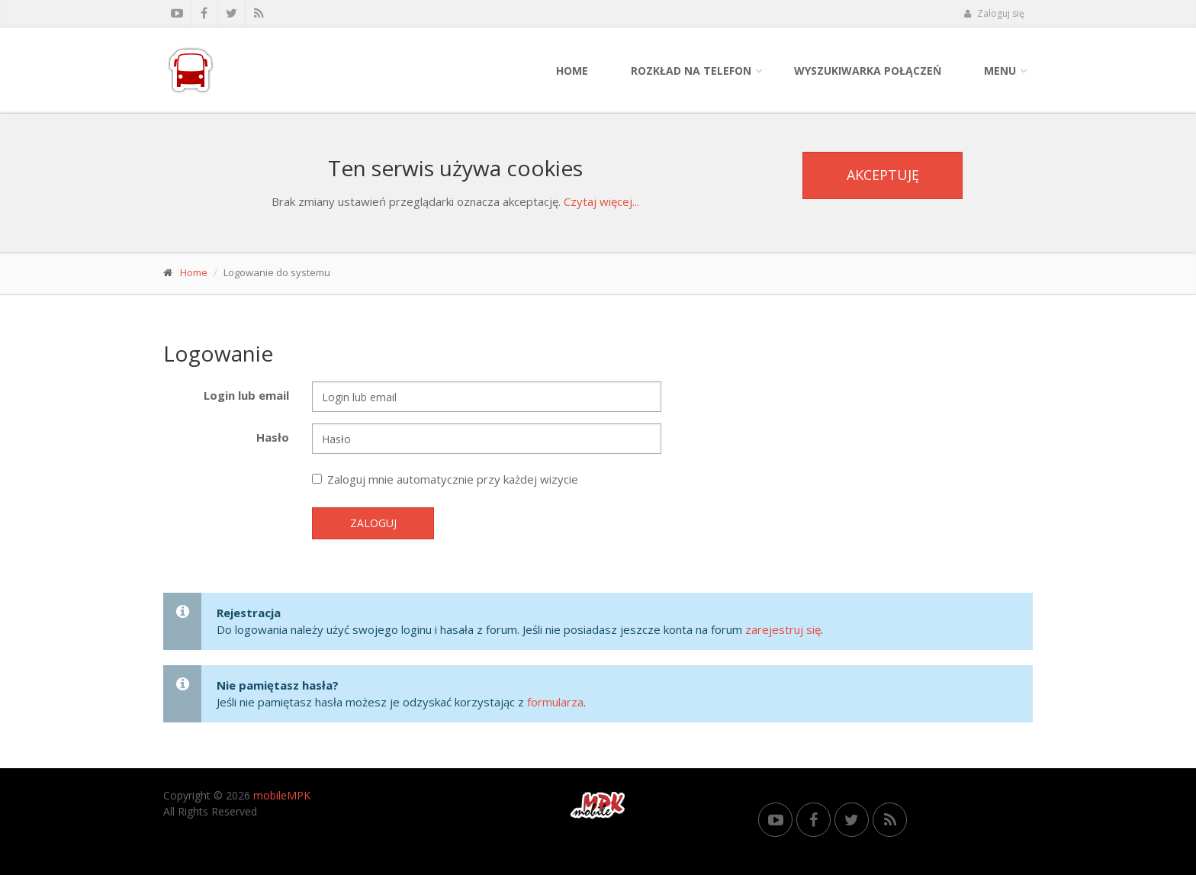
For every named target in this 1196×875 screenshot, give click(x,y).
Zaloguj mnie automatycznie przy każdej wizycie (445, 479)
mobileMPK (281, 795)
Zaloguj (373, 523)
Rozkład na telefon (691, 70)
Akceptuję (883, 175)
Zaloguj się (993, 13)
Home (572, 70)
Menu (1000, 70)
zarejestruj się (783, 629)
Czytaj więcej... (601, 201)
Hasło (272, 437)
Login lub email (246, 395)
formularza (555, 701)
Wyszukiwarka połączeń (867, 70)
